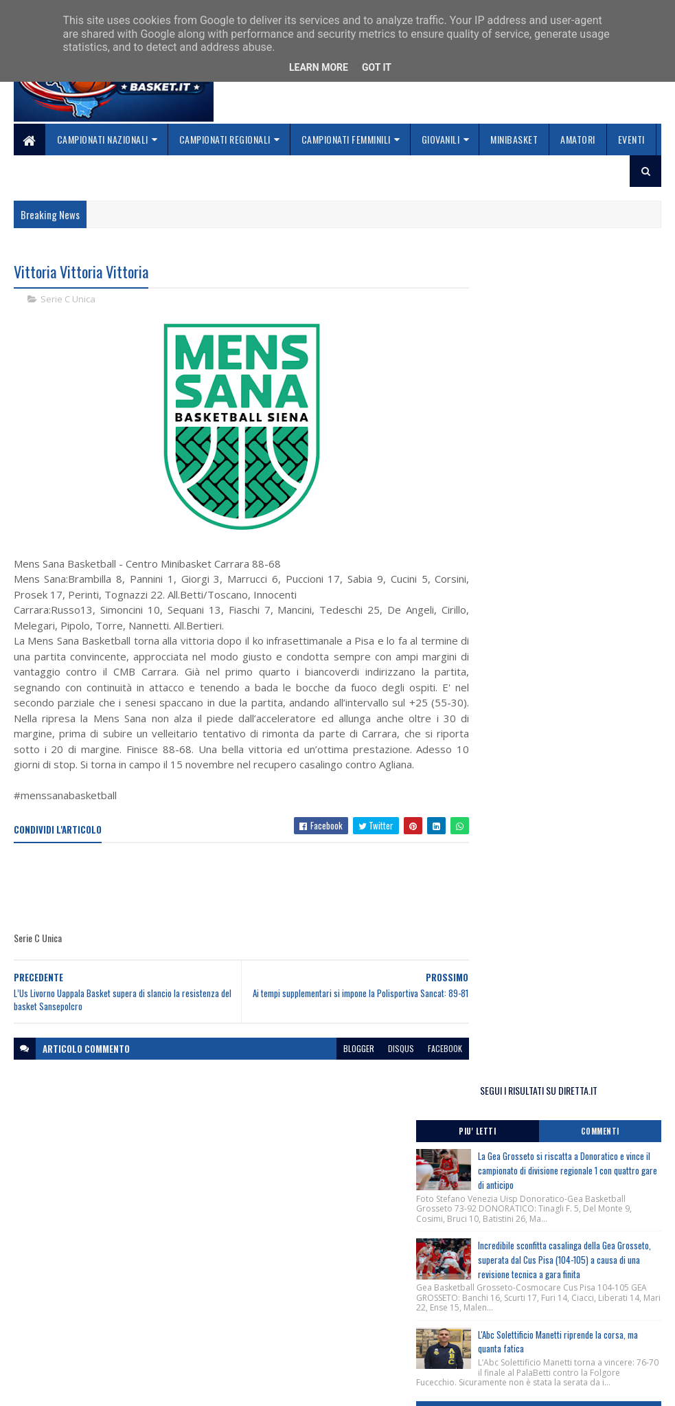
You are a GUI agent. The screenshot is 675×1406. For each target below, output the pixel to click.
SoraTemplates (78, 1387)
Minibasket (514, 139)
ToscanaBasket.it (525, 920)
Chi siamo (254, 1315)
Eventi (631, 139)
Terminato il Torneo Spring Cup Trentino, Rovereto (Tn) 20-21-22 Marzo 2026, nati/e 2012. (559, 722)
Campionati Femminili (346, 139)
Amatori (577, 139)
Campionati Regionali (225, 139)
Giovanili (441, 139)
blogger (335, 1064)
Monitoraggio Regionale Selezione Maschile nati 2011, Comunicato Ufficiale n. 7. (560, 835)
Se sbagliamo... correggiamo (294, 1348)
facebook (421, 1064)
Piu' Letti (515, 316)
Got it (376, 67)
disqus (378, 1064)
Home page (257, 1299)
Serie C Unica (68, 299)
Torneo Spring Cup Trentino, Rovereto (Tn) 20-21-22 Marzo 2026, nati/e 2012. (559, 796)
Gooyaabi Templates (194, 1387)
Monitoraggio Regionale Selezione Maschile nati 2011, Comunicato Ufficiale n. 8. (560, 677)
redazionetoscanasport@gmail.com (518, 1314)
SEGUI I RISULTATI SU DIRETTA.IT (564, 275)
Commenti (613, 316)
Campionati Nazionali (102, 139)
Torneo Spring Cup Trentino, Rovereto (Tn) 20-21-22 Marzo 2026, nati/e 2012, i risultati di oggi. (563, 762)
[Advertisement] (264, 904)
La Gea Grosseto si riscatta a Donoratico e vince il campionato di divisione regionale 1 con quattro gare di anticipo (562, 363)
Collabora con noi (271, 1332)
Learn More (318, 67)
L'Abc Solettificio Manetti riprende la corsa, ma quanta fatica (590, 565)
